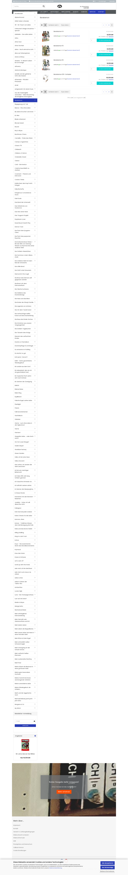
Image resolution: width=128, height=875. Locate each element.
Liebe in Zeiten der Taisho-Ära (21, 585)
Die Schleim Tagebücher (23, 332)
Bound (17, 130)
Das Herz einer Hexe (21, 215)
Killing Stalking (19, 535)
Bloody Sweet (19, 126)
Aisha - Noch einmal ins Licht (24, 52)
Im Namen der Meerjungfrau (24, 492)
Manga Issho (19, 609)
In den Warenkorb (105, 43)
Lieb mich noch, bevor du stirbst (23, 576)
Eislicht (17, 388)
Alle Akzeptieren (107, 863)
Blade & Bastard (20, 122)
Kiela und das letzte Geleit (23, 532)
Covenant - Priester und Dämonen (23, 178)
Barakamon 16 (58, 63)
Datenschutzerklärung (55, 868)
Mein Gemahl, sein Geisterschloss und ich (22, 623)
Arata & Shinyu (19, 60)
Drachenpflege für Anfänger (24, 349)
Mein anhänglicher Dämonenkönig (21, 618)
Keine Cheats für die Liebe (23, 519)
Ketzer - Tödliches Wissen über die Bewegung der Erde (24, 527)
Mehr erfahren (64, 795)
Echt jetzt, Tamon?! (21, 360)
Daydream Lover (20, 222)
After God (18, 45)
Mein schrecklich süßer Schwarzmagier (22, 646)
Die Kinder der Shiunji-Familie (24, 305)
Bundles (75, 12)
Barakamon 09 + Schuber (62, 77)
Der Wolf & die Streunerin (23, 273)
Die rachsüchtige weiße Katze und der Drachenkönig (24, 317)
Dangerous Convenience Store (23, 197)
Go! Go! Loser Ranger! (22, 445)
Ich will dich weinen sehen (23, 488)
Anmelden (25, 728)
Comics (26, 12)
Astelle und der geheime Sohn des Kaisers (23, 78)
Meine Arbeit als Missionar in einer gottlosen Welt (24, 670)
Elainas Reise (19, 392)
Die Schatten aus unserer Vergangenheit (23, 327)
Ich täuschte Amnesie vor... (23, 485)
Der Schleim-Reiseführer (23, 254)
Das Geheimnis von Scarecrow (21, 210)
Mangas (35, 12)
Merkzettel (112, 1)
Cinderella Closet (20, 160)
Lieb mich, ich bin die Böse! (23, 571)
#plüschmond (19, 20)
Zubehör (84, 12)
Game (17, 432)
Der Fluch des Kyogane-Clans (22, 234)
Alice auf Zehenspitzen (22, 56)
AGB (14, 844)
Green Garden (19, 456)
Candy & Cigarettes (21, 145)
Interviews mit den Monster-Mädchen (24, 501)
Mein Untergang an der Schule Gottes (22, 652)
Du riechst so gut (20, 356)
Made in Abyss (19, 605)
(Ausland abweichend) (73, 39)
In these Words (20, 496)
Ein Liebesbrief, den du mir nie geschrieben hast (23, 374)
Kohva (17, 543)
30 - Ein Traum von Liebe (23, 28)
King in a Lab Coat (21, 539)
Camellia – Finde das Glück (23, 141)
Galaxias (17, 422)
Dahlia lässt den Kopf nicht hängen (23, 187)
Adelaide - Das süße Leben (24, 37)
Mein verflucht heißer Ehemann (22, 657)
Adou (16, 41)
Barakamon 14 (59, 35)
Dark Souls (18, 201)
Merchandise (66, 12)
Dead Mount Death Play (22, 226)
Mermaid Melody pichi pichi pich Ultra (23, 703)
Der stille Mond (19, 269)
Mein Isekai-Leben (20, 628)
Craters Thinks (19, 183)
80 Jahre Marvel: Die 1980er (25, 757)
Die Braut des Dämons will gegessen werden (23, 282)
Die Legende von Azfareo (23, 309)
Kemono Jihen (19, 522)
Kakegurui (18, 511)
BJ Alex (17, 118)
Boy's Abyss (18, 133)
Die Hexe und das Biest (22, 302)
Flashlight (18, 407)
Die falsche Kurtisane (22, 292)
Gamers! (17, 436)
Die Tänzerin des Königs (22, 336)
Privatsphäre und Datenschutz (22, 847)
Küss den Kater (20, 556)
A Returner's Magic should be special (24, 32)
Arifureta (18, 69)
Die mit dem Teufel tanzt (23, 313)
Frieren (17, 411)
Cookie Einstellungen (19, 853)
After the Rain (19, 49)
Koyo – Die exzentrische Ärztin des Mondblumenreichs (24, 548)
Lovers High (18, 594)
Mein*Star (18, 666)
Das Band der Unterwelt (22, 205)
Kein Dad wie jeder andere (23, 515)
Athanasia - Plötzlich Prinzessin (21, 83)
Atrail (16, 88)
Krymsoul (18, 553)
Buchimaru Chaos (20, 137)
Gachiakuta (18, 419)
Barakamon (18, 103)
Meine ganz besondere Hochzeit (22, 676)
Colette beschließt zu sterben (22, 172)
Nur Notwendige (107, 867)
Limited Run (18, 590)
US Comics (44, 12)
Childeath (18, 152)
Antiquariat (54, 12)
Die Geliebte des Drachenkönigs (20, 297)
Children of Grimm (21, 156)
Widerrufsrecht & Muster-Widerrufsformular (21, 839)
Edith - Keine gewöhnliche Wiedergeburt (23, 365)
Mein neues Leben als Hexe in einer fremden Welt (24, 636)
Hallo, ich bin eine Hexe (22, 460)
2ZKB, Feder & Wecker (22, 24)
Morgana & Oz (19, 707)
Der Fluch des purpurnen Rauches (23, 240)
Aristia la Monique (20, 73)
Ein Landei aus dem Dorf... (23, 369)
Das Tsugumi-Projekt (21, 218)
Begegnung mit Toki (21, 107)
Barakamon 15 (58, 49)
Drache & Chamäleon (22, 345)
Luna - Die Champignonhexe (24, 598)
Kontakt (101, 12)
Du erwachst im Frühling (22, 353)
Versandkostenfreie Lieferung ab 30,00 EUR (41, 1)
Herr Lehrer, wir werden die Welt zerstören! (23, 468)
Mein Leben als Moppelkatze (24, 632)
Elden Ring (18, 396)
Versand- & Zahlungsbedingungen (24, 835)
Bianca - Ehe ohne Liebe (22, 111)
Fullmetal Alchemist (21, 415)
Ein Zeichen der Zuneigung (23, 385)
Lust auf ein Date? (21, 602)
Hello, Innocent (19, 464)
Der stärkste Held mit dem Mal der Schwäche (23, 265)
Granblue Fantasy (20, 452)
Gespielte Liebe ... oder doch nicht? (24, 440)
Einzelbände (19, 17)
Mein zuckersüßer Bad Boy (23, 662)
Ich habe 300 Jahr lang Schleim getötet (22, 480)
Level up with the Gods (22, 568)
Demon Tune (19, 230)
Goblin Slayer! (19, 449)
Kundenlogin (102, 1)
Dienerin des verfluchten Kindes (23, 340)
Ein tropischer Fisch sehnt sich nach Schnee (23, 380)
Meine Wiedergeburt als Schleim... (22, 691)
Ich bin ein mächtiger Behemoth (22, 474)
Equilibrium (18, 400)
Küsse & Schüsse (20, 560)
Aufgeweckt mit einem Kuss (24, 92)
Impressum (16, 828)
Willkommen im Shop (19, 1)
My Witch (18, 711)
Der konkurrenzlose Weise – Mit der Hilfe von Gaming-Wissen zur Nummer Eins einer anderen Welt (24, 247)
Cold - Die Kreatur (21, 167)
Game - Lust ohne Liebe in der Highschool (23, 427)
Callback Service (18, 850)
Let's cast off (19, 564)
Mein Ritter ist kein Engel (22, 641)
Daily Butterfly (19, 192)
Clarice (17, 164)
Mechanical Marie (20, 613)
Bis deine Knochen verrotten (24, 115)
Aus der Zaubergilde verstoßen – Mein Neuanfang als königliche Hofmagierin (24, 98)
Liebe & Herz (19, 581)
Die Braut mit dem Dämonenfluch (21, 287)
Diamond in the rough (22, 277)
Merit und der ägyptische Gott (23, 697)
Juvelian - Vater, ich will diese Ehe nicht (22, 506)
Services (92, 12)
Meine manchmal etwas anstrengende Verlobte (23, 682)
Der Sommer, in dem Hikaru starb (23, 259)
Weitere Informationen (107, 871)
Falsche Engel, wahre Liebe (23, 403)
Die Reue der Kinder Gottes (24, 322)
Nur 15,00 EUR (25, 761)
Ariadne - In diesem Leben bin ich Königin (23, 64)
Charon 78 (18, 149)
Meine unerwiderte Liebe (23, 687)
